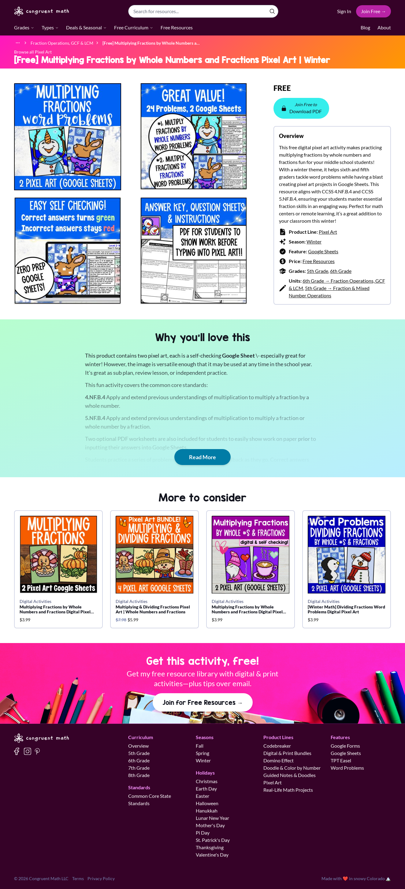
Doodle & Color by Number (292, 768)
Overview (138, 746)
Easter (202, 796)
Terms (78, 878)
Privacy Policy (101, 878)
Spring (202, 753)
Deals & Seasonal (86, 27)
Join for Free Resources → (202, 702)
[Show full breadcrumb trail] (17, 42)
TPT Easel (341, 760)
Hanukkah (206, 810)
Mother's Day (210, 825)
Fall (199, 746)
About (384, 27)
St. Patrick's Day (213, 840)
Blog (365, 27)
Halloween (207, 803)
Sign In (344, 11)
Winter (314, 241)
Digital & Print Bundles (287, 753)
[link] (151, 43)
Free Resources (177, 27)
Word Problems (347, 768)
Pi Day (203, 832)
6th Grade (340, 271)
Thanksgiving (210, 847)
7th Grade (139, 768)
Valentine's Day (212, 854)
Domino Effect (278, 760)
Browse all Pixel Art (33, 51)
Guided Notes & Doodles (289, 775)
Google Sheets (323, 251)
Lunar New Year (212, 818)
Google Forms (345, 746)
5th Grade (317, 271)
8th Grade (139, 775)
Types (50, 27)
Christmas (206, 781)
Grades (24, 27)
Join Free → (373, 11)
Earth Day (206, 788)
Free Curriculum (133, 27)
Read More (202, 457)
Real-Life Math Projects (288, 790)
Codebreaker (277, 746)
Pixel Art (328, 232)
